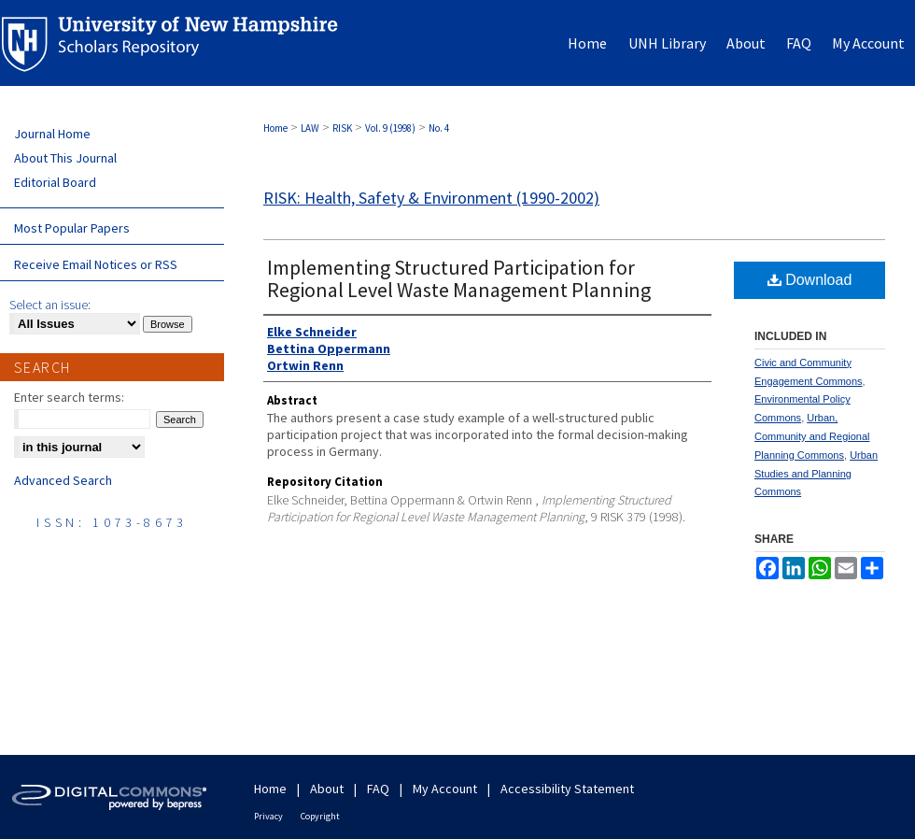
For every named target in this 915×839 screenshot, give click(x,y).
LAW (310, 128)
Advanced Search (63, 480)
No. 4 (439, 128)
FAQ (378, 788)
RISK (342, 128)
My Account (445, 788)
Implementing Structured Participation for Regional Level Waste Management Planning (459, 278)
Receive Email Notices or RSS (95, 264)
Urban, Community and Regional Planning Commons (812, 436)
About (327, 788)
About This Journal (65, 157)
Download (809, 280)
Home (275, 128)
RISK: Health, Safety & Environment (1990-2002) (431, 197)
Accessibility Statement (567, 788)
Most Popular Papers (72, 228)
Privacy (268, 816)
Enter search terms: (69, 397)
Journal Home (52, 133)
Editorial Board (55, 182)
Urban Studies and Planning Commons (816, 473)
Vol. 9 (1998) (390, 128)
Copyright (320, 816)
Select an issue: (50, 304)
